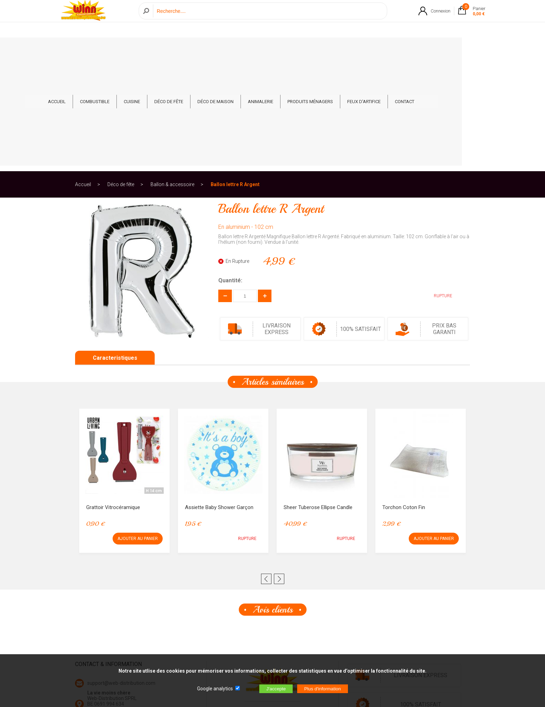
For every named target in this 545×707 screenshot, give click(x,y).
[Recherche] (268, 18)
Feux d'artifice (405, 49)
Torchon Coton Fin (403, 397)
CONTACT (446, 49)
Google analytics (215, 688)
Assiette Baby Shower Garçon (219, 397)
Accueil (83, 74)
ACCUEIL (98, 49)
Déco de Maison (257, 49)
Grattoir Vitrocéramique (113, 397)
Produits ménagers (351, 49)
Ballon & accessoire (172, 74)
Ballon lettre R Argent (235, 74)
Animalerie (302, 49)
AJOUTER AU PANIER (137, 428)
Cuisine (173, 49)
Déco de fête (210, 49)
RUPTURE (437, 185)
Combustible (136, 49)
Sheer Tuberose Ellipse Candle (318, 397)
